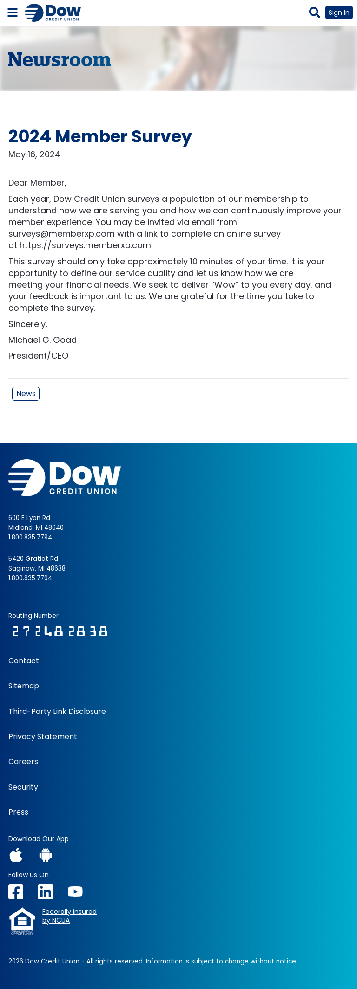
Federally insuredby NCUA (69, 916)
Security (23, 787)
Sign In (339, 12)
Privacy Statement (42, 737)
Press (18, 812)
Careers (23, 762)
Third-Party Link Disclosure (57, 711)
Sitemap (23, 686)
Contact (23, 661)
